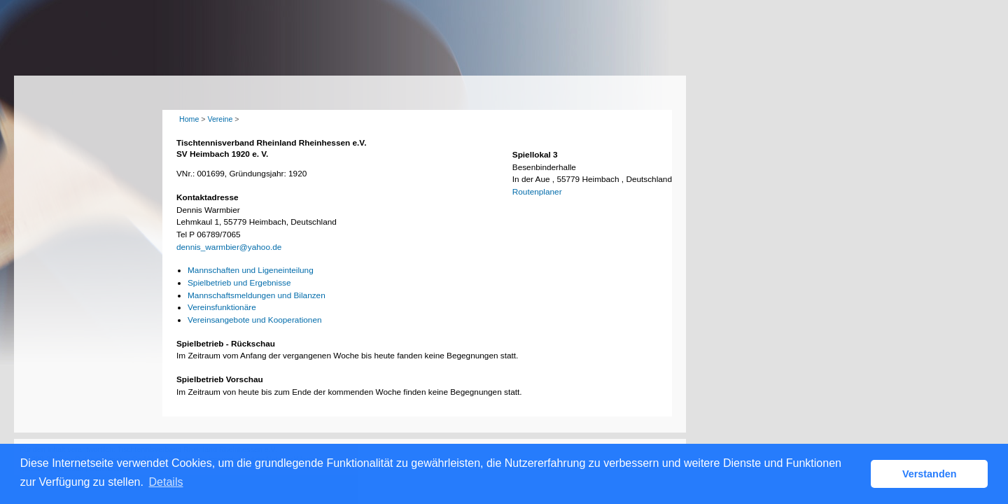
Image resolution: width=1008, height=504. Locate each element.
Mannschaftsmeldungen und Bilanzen (257, 295)
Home (189, 119)
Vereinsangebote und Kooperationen (255, 320)
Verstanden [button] (929, 473)
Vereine (219, 119)
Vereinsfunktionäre (222, 307)
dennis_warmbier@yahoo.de (228, 247)
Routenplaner (537, 192)
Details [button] (166, 482)
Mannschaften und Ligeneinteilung (251, 270)
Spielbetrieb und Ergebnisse (239, 283)
